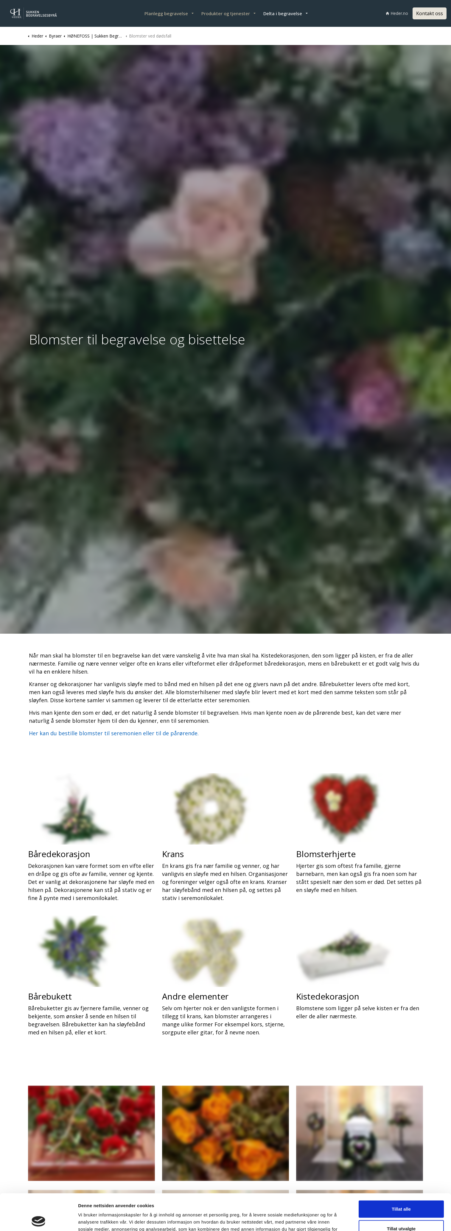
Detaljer (316, 1219)
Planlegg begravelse (166, 13)
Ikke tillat (401, 1211)
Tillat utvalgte (401, 1192)
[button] (91, 1133)
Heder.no (397, 13)
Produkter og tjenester (225, 13)
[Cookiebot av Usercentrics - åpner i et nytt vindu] (39, 1219)
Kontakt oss (430, 13)
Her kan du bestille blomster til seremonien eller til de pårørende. (114, 733)
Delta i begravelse (282, 13)
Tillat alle (401, 1172)
